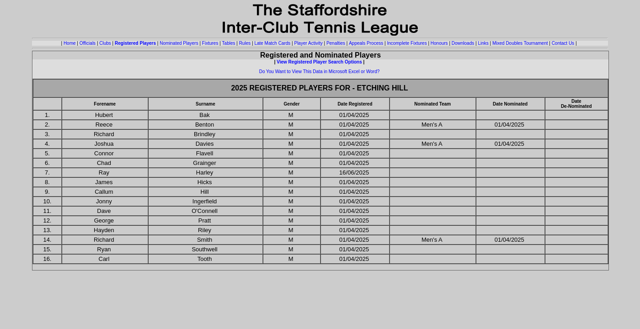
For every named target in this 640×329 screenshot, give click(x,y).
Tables (228, 43)
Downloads (463, 43)
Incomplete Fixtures (407, 43)
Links (483, 43)
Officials (88, 43)
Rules (245, 43)
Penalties (335, 43)
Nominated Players (179, 43)
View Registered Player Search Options (319, 61)
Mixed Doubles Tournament (520, 43)
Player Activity (308, 43)
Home (70, 43)
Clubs (105, 43)
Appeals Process (366, 43)
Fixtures (210, 43)
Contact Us (563, 43)
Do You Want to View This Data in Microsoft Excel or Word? (319, 71)
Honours (439, 43)
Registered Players (135, 43)
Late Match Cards (272, 43)
